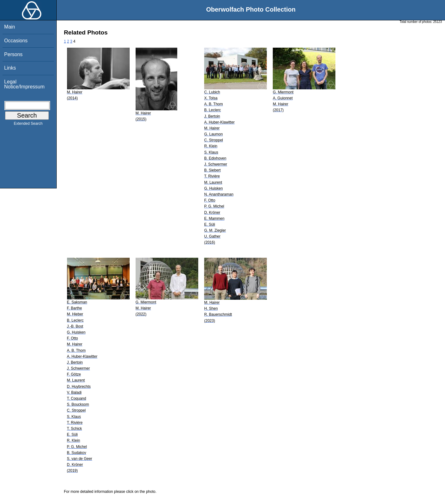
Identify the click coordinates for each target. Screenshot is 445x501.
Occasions (16, 40)
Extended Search (28, 125)
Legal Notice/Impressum (24, 84)
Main (9, 26)
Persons (13, 54)
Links (10, 68)
